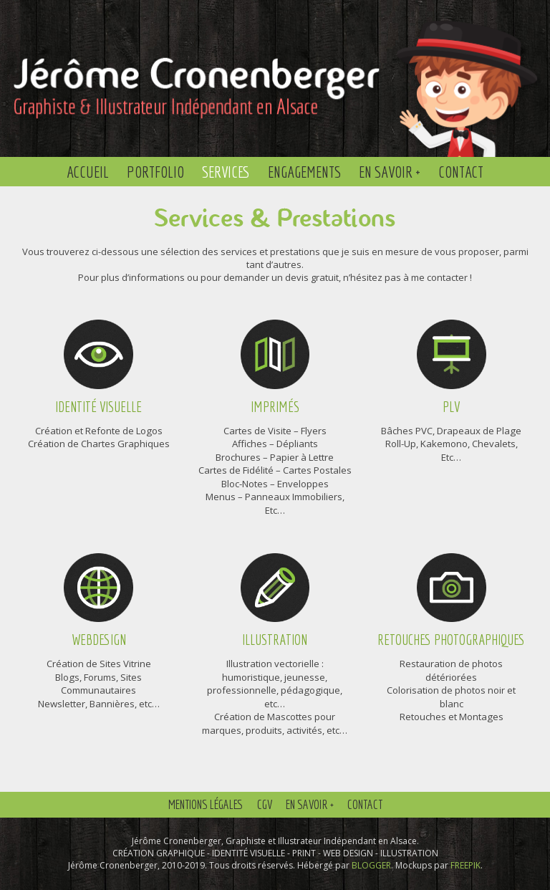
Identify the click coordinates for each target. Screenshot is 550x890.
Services (226, 172)
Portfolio (155, 172)
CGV (264, 804)
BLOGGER (371, 865)
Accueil (88, 172)
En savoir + (389, 172)
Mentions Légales (205, 804)
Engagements (304, 172)
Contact (460, 172)
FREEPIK (465, 865)
